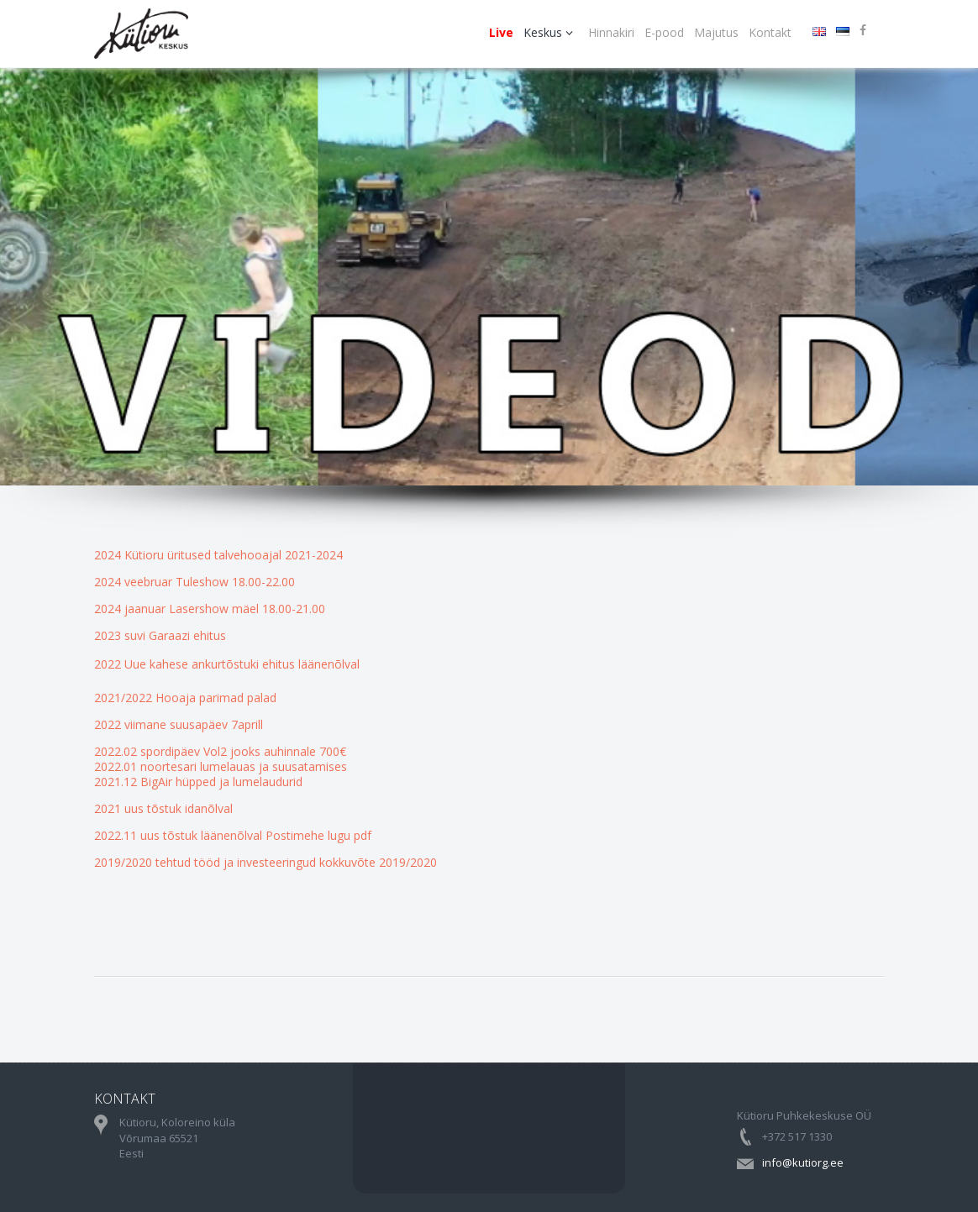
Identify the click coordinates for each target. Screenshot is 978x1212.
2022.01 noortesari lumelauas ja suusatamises (220, 766)
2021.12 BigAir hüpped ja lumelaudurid (198, 782)
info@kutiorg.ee (803, 1162)
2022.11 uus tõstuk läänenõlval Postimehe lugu (224, 835)
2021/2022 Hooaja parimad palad (185, 698)
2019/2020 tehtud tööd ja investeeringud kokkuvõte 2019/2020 (265, 862)
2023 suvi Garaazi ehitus (160, 635)
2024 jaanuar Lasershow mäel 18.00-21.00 (209, 608)
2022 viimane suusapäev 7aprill (178, 724)
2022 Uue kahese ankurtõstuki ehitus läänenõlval (227, 664)
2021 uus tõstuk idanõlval (163, 808)
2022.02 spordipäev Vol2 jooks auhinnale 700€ (220, 751)
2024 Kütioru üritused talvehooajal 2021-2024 (218, 555)
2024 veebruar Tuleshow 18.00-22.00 (194, 582)
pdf (362, 835)
